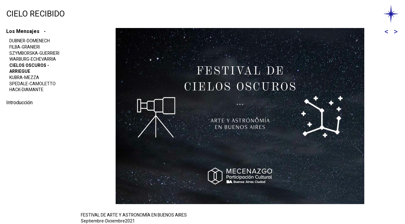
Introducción (19, 102)
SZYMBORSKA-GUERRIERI (34, 53)
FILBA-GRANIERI (24, 47)
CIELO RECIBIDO (35, 14)
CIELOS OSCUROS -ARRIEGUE (29, 68)
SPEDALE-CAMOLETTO (32, 84)
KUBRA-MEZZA (24, 77)
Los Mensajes (23, 31)
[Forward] (396, 32)
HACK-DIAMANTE (26, 89)
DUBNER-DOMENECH (29, 41)
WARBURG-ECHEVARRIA (32, 59)
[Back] (386, 32)
